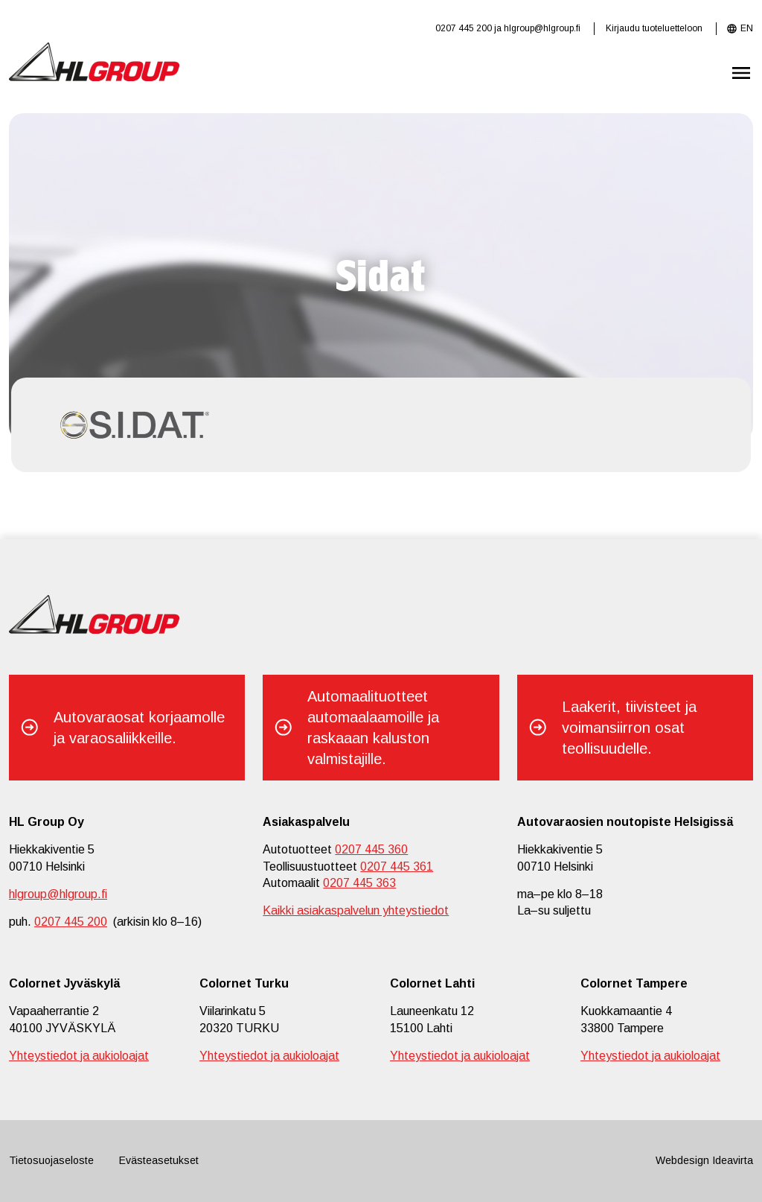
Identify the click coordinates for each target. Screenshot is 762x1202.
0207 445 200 (463, 28)
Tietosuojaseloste (51, 1160)
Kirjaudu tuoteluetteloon (654, 28)
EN (746, 28)
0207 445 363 (359, 883)
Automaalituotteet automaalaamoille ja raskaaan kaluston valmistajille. (373, 727)
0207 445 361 (396, 866)
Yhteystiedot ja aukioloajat (79, 1055)
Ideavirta (732, 1160)
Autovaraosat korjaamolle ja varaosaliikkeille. (139, 727)
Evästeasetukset (159, 1160)
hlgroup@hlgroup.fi (542, 28)
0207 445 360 (371, 849)
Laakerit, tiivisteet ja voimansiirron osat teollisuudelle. (629, 728)
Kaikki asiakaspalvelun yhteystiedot (356, 910)
